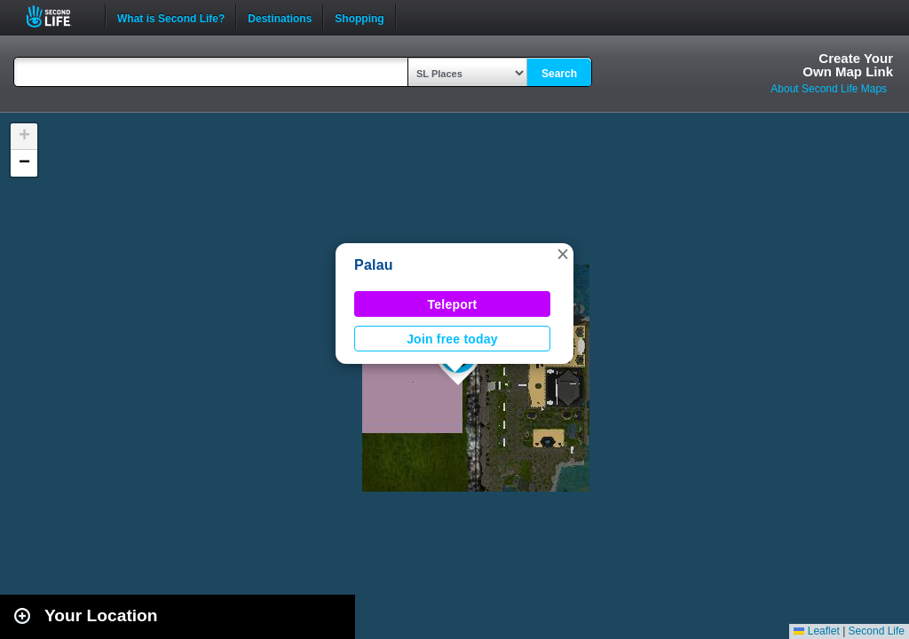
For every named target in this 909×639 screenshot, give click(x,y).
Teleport (453, 304)
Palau (373, 264)
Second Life (58, 16)
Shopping (359, 16)
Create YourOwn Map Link (847, 65)
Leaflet (816, 631)
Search (559, 73)
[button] (562, 253)
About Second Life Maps (829, 89)
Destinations (280, 16)
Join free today (452, 339)
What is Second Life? (171, 16)
